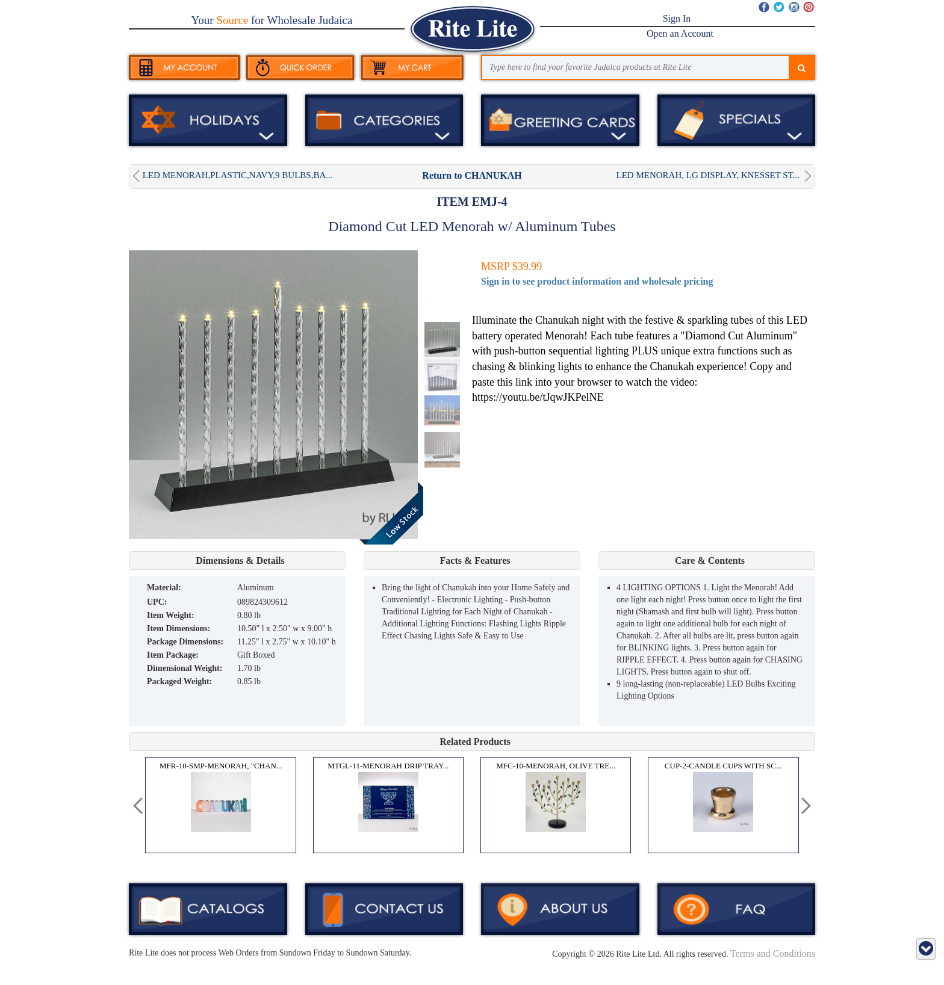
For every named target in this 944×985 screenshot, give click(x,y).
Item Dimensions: (178, 628)
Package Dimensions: (185, 641)
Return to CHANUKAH (471, 175)
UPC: (157, 602)
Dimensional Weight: (184, 668)
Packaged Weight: (179, 681)
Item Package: (173, 654)
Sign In (677, 18)
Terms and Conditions (772, 953)
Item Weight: (170, 615)
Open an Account (680, 33)
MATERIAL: (164, 587)
